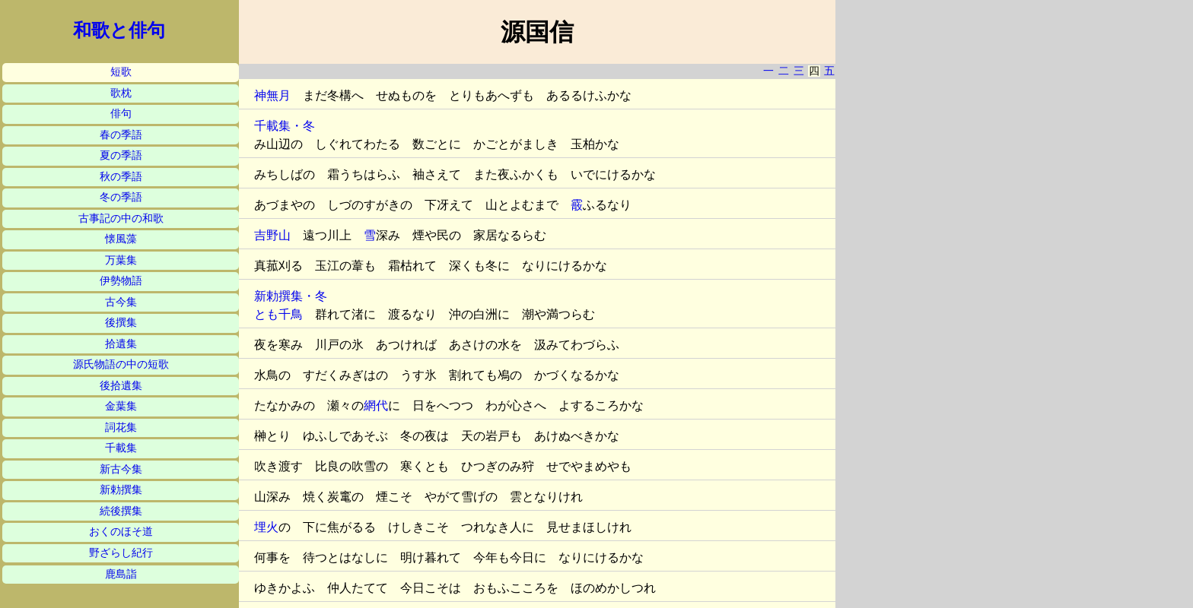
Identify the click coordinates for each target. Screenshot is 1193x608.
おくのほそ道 (121, 531)
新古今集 (121, 469)
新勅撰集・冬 (290, 296)
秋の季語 (121, 176)
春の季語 (121, 135)
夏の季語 (121, 155)
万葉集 (121, 260)
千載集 (121, 448)
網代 (376, 405)
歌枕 (121, 93)
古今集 (121, 302)
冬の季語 (121, 197)
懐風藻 (121, 239)
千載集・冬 (284, 125)
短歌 (121, 72)
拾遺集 (121, 344)
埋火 (266, 527)
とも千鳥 (278, 314)
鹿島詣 (121, 574)
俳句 (121, 113)
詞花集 (121, 427)
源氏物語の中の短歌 (121, 364)
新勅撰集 (121, 490)
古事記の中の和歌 (121, 218)
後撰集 (121, 322)
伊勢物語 (121, 281)
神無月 (272, 95)
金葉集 (121, 406)
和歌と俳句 (119, 30)
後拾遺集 (121, 385)
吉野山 (272, 235)
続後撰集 (121, 511)
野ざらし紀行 (121, 553)
